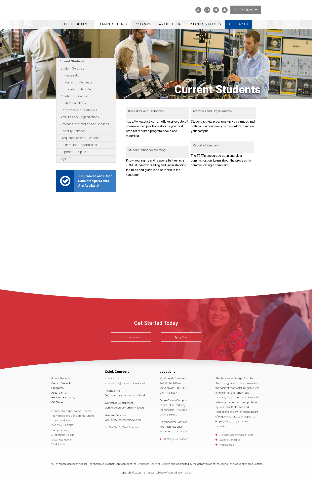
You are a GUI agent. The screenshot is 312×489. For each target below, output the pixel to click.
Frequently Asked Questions (79, 138)
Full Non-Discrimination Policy (236, 434)
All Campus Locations (176, 439)
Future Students (77, 24)
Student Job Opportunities (78, 145)
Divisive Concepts (229, 439)
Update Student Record (80, 89)
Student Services (72, 68)
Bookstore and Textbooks (78, 110)
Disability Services (73, 131)
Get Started (238, 24)
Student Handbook (73, 103)
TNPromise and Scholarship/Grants (73, 415)
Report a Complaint (74, 152)
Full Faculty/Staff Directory (124, 427)
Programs (143, 24)
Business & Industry (205, 24)
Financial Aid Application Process (71, 411)
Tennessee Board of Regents (153, 463)
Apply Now (181, 337)
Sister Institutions (61, 439)
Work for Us (58, 444)
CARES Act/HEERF (62, 425)
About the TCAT (170, 24)
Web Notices (226, 444)
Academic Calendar (74, 96)
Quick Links (245, 10)
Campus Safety (60, 430)
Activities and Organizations (79, 117)
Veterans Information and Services (84, 124)
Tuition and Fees (61, 420)
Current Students (112, 24)
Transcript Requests (78, 82)
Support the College (62, 434)
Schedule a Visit (131, 337)
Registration (72, 75)
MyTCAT (66, 159)
